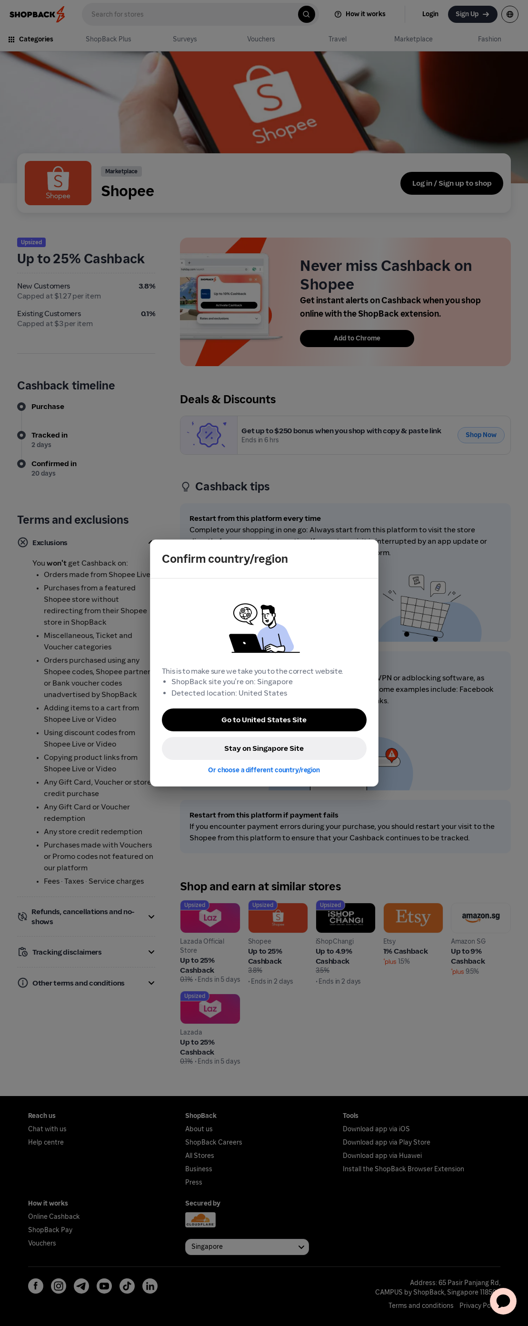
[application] (503, 1301)
